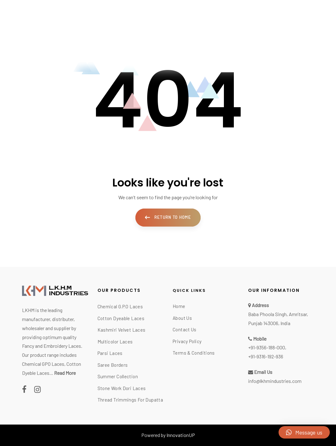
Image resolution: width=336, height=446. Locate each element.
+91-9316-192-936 (265, 356)
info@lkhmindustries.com (275, 381)
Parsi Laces (110, 353)
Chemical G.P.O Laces (120, 306)
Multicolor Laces (115, 341)
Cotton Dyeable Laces (121, 318)
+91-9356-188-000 (266, 347)
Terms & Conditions (194, 353)
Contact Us (185, 329)
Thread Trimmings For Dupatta (130, 399)
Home (179, 306)
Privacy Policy (187, 341)
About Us (182, 318)
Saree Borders (113, 365)
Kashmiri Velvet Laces (122, 330)
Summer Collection (118, 376)
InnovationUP (180, 435)
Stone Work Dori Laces (122, 388)
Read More (65, 373)
